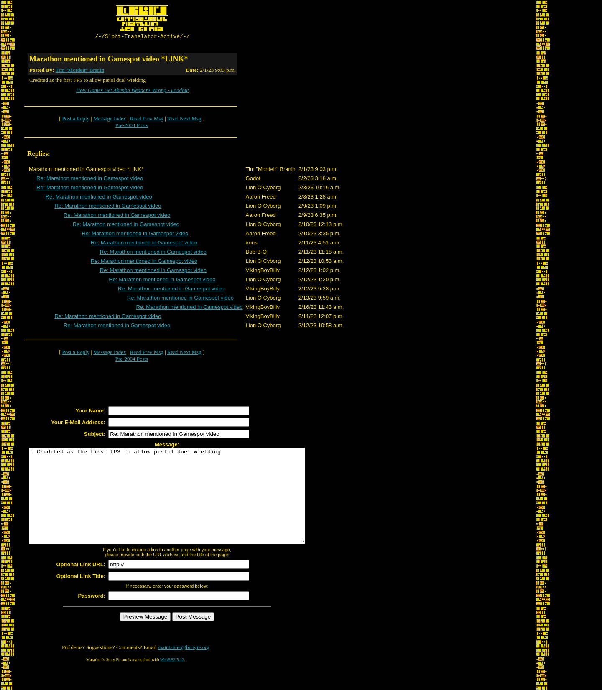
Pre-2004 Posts (131, 126)
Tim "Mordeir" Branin (80, 71)
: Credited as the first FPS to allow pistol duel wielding (184, 506)
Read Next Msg (184, 120)
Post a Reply (75, 120)
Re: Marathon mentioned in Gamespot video (89, 179)
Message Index (109, 120)
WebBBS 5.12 (172, 679)
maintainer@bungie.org (183, 667)
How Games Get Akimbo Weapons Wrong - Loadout (132, 91)
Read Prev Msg (146, 120)
